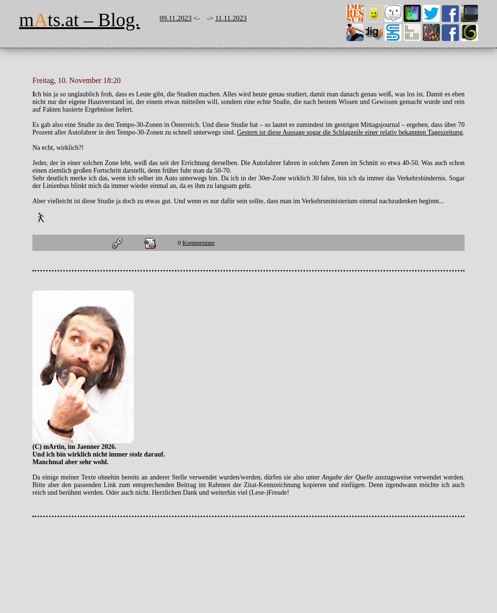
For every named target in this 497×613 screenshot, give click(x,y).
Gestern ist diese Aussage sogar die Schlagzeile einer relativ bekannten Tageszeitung (350, 132)
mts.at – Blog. (79, 20)
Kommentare (199, 242)
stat (32, 536)
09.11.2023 (176, 18)
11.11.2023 (230, 18)
